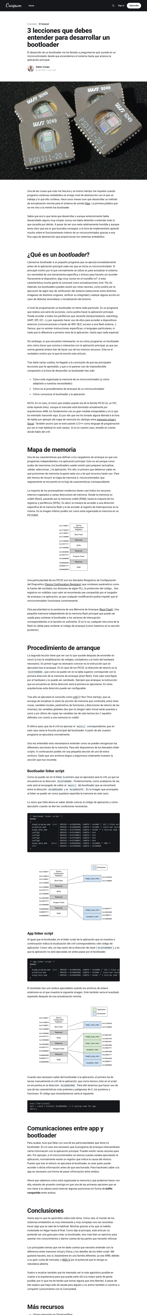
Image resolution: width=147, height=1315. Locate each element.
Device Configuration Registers (63, 584)
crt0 (75, 697)
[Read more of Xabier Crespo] (31, 68)
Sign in (121, 5)
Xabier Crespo (43, 67)
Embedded (32, 24)
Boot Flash (106, 609)
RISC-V (66, 1259)
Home (31, 5)
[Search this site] (113, 6)
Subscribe (134, 5)
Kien (87, 203)
